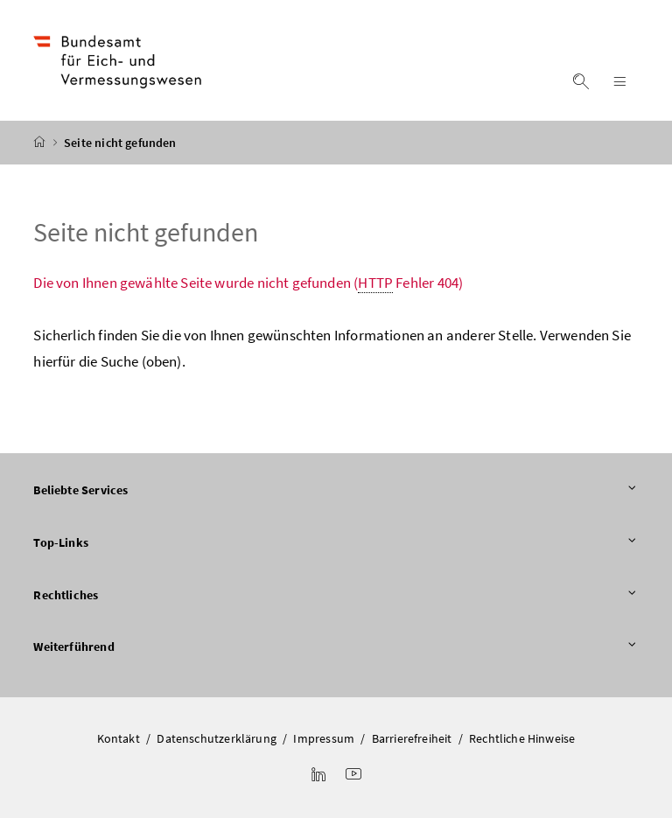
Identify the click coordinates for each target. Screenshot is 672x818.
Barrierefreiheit (412, 738)
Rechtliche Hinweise (522, 738)
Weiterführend (335, 647)
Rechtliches (335, 596)
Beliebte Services (335, 491)
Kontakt (118, 738)
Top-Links (335, 543)
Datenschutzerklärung (216, 738)
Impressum (323, 738)
